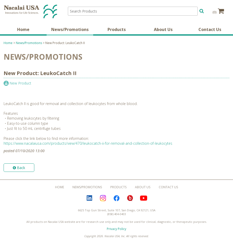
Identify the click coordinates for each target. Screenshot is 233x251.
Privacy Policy (116, 229)
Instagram (103, 198)
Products (117, 29)
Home (23, 29)
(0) (218, 11)
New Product (20, 83)
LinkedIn (89, 198)
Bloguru (130, 198)
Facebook (116, 198)
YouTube (143, 198)
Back (19, 167)
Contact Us (209, 29)
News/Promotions (70, 29)
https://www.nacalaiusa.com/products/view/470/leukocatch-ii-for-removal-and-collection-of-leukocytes (88, 143)
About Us (163, 29)
